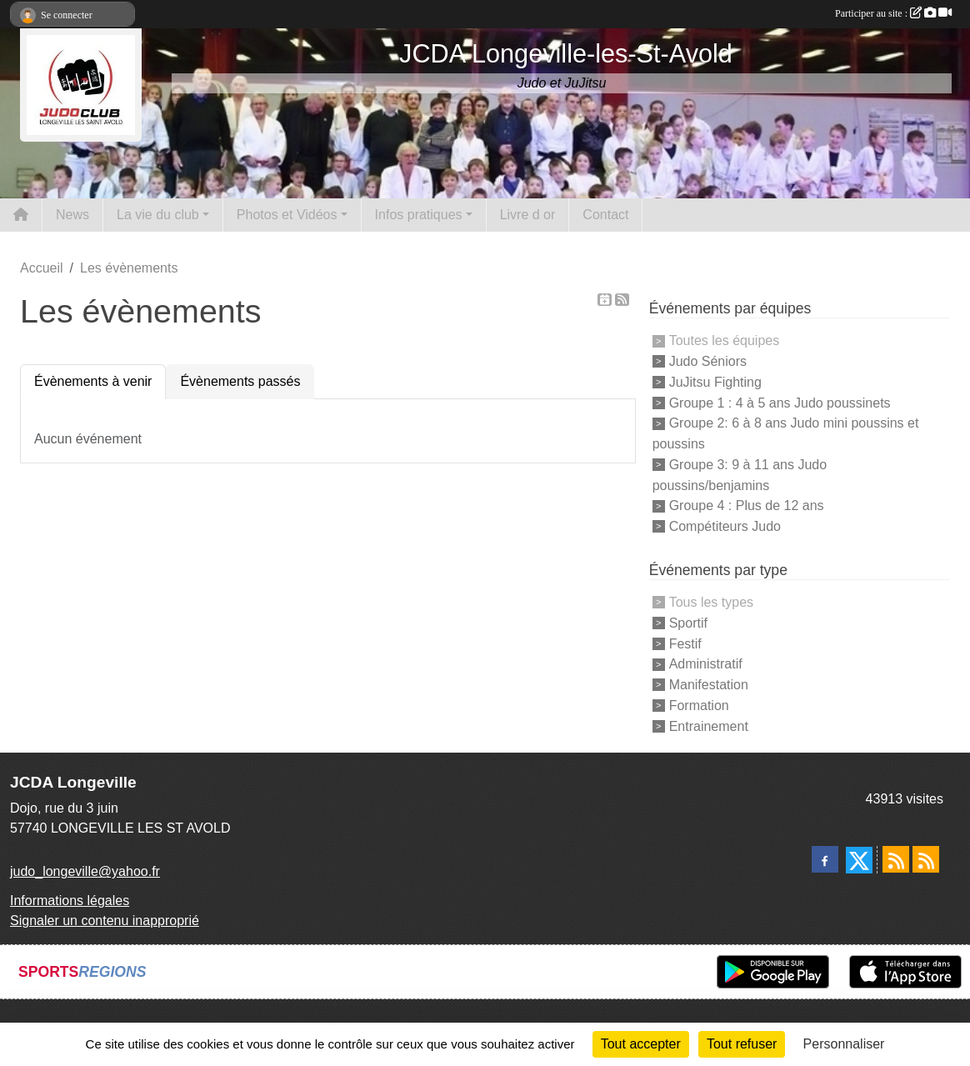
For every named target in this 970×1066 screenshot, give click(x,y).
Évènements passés (240, 381)
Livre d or (528, 215)
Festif (685, 643)
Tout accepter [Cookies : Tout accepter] (641, 1044)
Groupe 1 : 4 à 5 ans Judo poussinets (780, 402)
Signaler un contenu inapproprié (104, 920)
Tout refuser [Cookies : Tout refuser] (742, 1044)
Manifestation (708, 685)
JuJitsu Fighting (715, 382)
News (72, 215)
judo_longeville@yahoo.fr (85, 871)
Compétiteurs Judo (725, 526)
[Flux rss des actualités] (895, 859)
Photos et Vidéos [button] (287, 215)
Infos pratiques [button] (418, 215)
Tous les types (711, 602)
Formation (699, 705)
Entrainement (708, 725)
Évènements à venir (93, 381)
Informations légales (69, 900)
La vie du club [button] (158, 215)
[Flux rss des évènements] (925, 859)
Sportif (688, 623)
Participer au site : (893, 13)
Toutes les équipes (724, 340)
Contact (605, 215)
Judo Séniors (708, 361)
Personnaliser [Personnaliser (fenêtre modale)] (844, 1044)
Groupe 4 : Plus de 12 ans (746, 505)
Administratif (705, 664)
